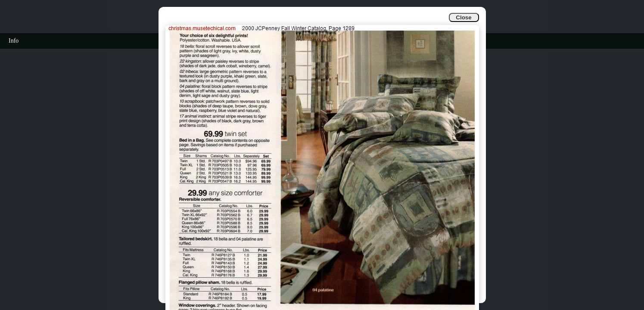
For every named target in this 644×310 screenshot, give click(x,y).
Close (463, 17)
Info (14, 40)
